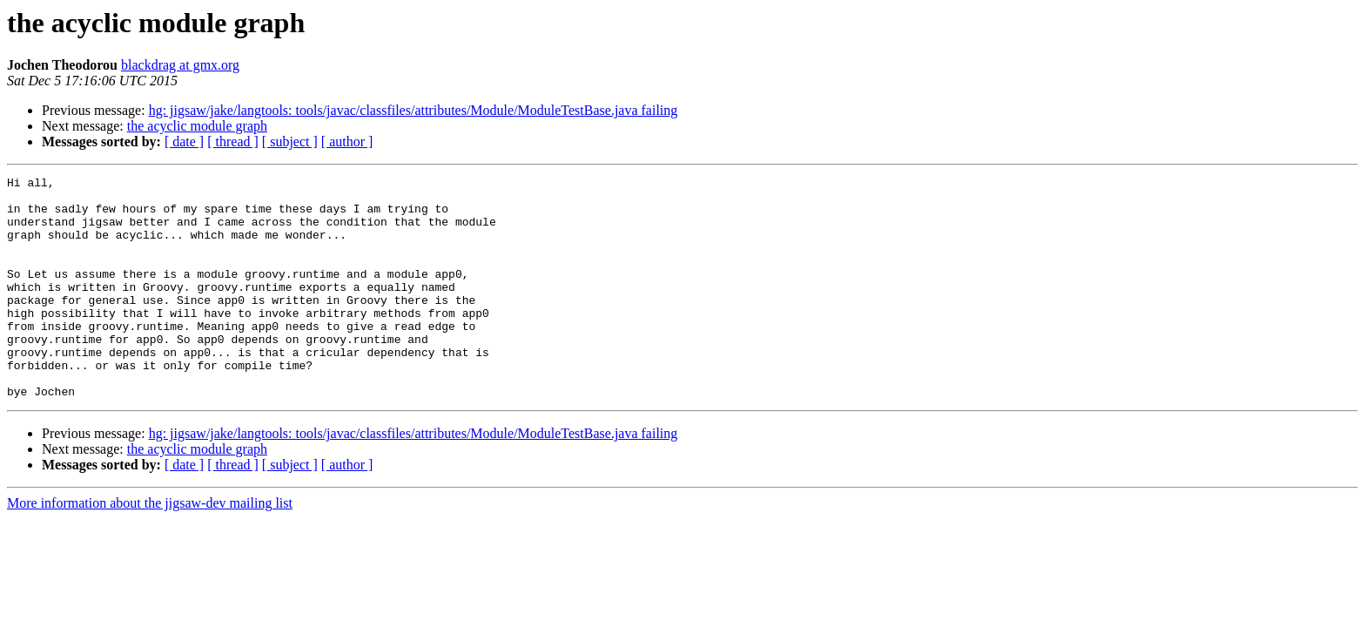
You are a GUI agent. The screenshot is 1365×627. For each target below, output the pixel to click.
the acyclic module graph (197, 125)
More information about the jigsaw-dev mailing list (149, 547)
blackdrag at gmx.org (180, 64)
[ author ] (347, 141)
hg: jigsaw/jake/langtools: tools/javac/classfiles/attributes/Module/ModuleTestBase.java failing (413, 110)
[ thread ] (233, 141)
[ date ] (184, 141)
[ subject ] (290, 141)
